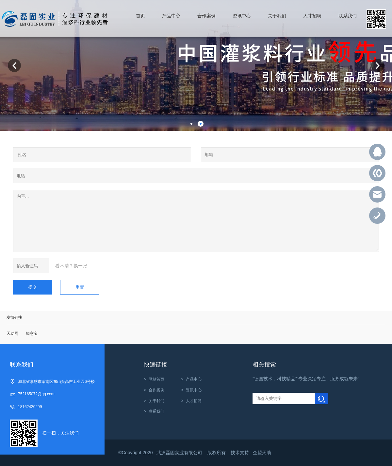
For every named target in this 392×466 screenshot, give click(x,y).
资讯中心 (194, 390)
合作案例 (156, 390)
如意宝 (32, 333)
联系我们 (156, 411)
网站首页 (156, 379)
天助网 (12, 333)
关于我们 (156, 401)
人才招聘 (194, 401)
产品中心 (194, 379)
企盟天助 (262, 452)
